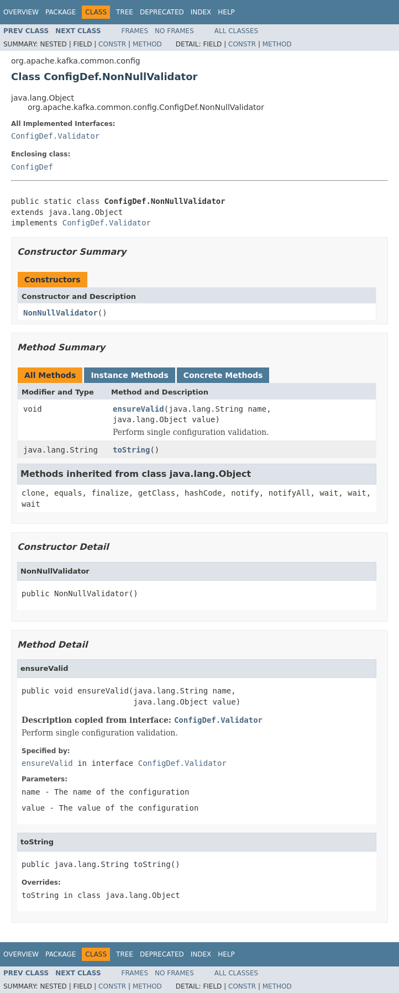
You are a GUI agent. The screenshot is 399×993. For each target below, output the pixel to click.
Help (226, 12)
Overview (21, 12)
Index (201, 12)
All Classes (236, 31)
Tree (124, 12)
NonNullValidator (60, 312)
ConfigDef (32, 166)
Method (147, 44)
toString (131, 449)
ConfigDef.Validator (55, 136)
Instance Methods (129, 375)
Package (60, 12)
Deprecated (162, 12)
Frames (135, 31)
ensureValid (138, 408)
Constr (112, 44)
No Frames (174, 31)
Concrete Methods (223, 375)
